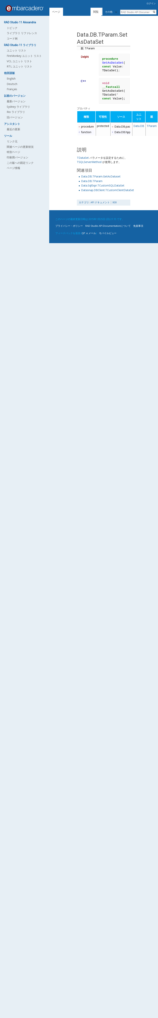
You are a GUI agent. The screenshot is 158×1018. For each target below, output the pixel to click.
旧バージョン (15, 117)
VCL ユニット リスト (19, 61)
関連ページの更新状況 (20, 147)
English (11, 78)
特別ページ (13, 152)
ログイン (151, 3)
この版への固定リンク (20, 163)
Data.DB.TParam (91, 181)
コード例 (12, 38)
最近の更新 (13, 129)
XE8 (114, 202)
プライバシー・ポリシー (69, 226)
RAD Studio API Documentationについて (108, 226)
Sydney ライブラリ (18, 106)
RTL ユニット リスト (19, 66)
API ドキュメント (100, 202)
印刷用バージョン (17, 157)
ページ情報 (13, 168)
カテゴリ (84, 202)
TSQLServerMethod (89, 162)
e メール (91, 233)
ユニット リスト (16, 50)
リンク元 (12, 141)
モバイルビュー (107, 233)
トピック (12, 28)
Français (12, 89)
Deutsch (12, 84)
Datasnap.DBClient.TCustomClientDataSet (107, 190)
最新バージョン (16, 101)
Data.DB (138, 126)
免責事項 (138, 226)
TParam (152, 126)
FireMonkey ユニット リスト (24, 56)
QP (83, 233)
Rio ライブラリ (16, 112)
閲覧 (96, 11)
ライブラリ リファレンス (22, 33)
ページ (56, 11)
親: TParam (88, 48)
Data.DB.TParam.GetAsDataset (101, 176)
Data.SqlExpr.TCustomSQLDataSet (102, 185)
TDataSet (83, 158)
